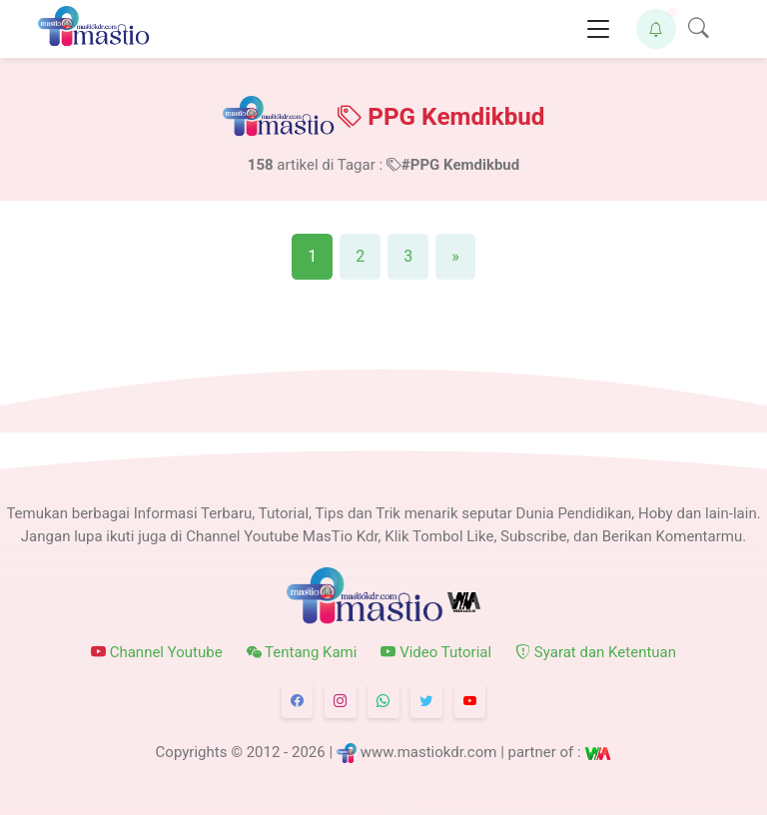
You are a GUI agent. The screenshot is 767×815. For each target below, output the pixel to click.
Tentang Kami (302, 652)
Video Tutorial (436, 652)
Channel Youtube (157, 652)
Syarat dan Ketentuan (595, 652)
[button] (656, 29)
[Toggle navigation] (598, 29)
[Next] (455, 257)
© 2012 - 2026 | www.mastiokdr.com (363, 753)
